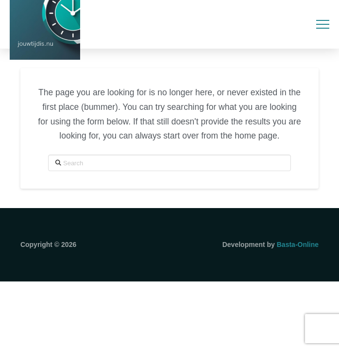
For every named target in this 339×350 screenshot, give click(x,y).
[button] (322, 24)
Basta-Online (298, 244)
